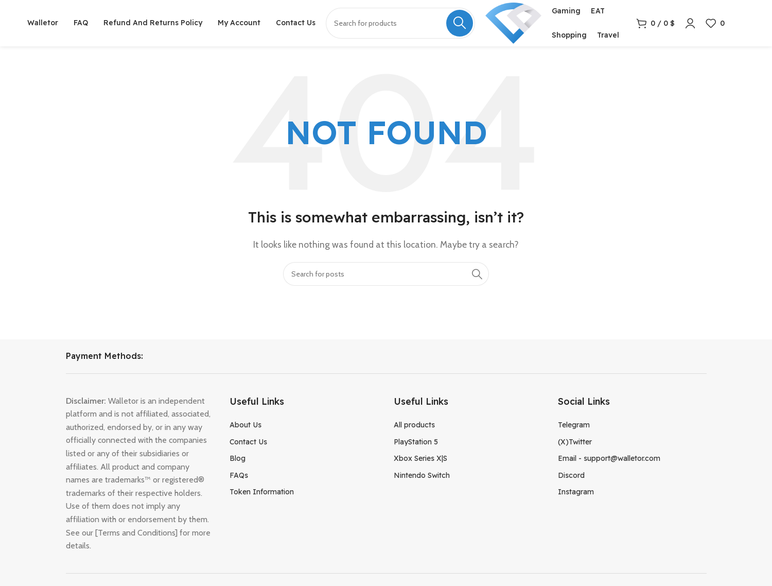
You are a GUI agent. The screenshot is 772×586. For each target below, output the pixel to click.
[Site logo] (513, 22)
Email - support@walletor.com (609, 458)
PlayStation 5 (416, 441)
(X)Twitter (575, 441)
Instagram (576, 491)
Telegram (574, 424)
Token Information (262, 491)
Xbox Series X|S (420, 458)
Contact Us (248, 441)
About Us (245, 424)
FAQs (239, 475)
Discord (571, 475)
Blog (237, 458)
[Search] (386, 274)
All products (414, 424)
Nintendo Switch (422, 475)
